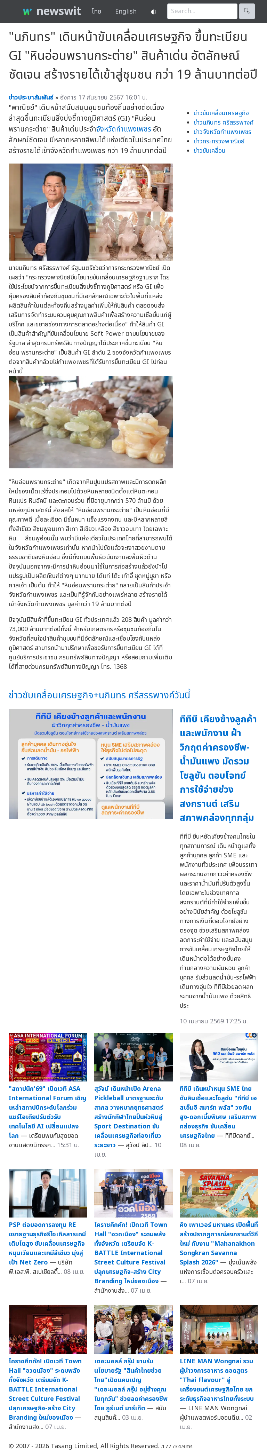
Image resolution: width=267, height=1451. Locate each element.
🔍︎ (247, 11)
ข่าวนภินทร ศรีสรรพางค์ (223, 122)
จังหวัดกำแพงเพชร (123, 129)
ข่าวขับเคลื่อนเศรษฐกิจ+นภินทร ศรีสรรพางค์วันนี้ (99, 695)
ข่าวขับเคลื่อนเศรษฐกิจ (221, 113)
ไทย (96, 11)
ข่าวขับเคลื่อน (210, 151)
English (126, 11)
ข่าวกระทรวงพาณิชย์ (219, 141)
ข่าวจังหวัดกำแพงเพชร (222, 132)
